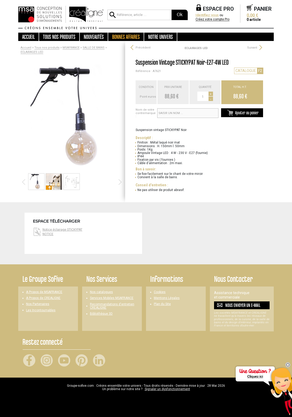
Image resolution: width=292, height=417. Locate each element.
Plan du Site (162, 304)
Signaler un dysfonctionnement (167, 389)
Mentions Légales (167, 298)
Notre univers (160, 36)
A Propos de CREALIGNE (43, 298)
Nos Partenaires (37, 304)
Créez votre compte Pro (212, 19)
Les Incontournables (41, 310)
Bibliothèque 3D (101, 313)
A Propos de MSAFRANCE (44, 292)
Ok (179, 14)
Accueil (28, 36)
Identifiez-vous (207, 15)
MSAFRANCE (71, 47)
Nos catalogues (101, 292)
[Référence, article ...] (139, 15)
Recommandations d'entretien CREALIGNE (112, 306)
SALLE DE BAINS (94, 47)
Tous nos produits (46, 47)
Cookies (160, 292)
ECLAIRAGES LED (32, 52)
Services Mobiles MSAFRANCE (111, 298)
